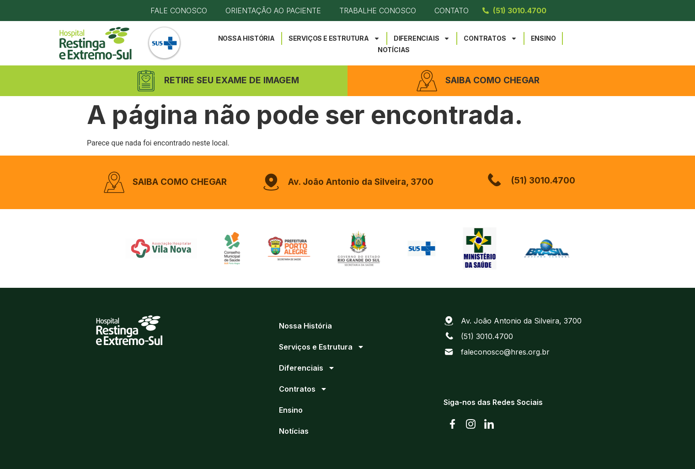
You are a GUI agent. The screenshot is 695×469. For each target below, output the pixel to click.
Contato (451, 10)
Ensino (543, 38)
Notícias (394, 50)
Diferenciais (422, 38)
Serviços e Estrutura (334, 38)
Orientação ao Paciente (273, 10)
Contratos (490, 38)
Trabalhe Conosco (377, 10)
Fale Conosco (178, 10)
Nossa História (246, 38)
